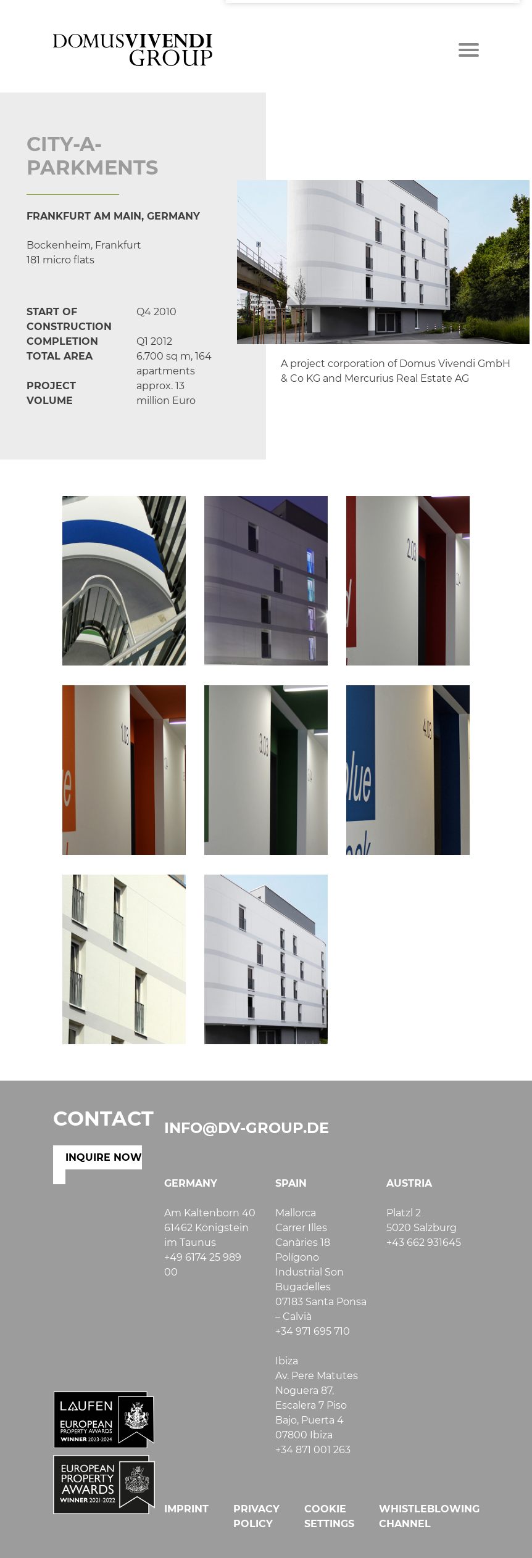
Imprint (186, 1509)
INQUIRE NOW (103, 1157)
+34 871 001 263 (313, 1450)
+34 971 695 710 (312, 1331)
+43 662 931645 (423, 1242)
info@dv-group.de (246, 1128)
